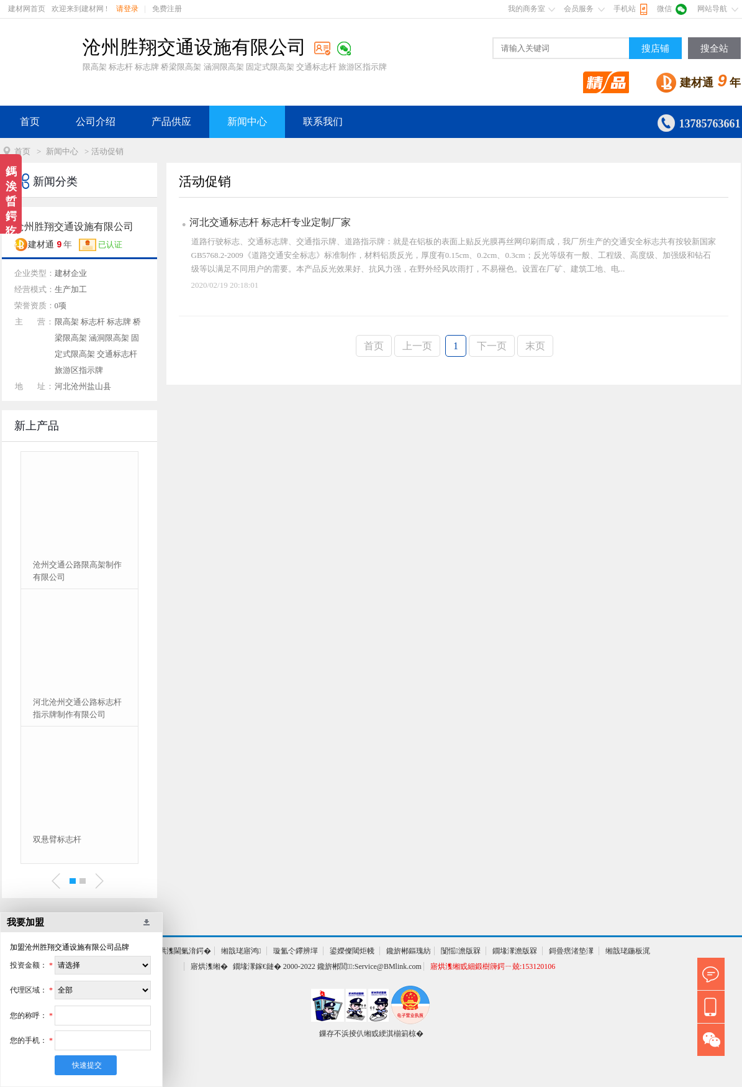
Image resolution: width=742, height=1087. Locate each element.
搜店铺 (655, 48)
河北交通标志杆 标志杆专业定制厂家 (270, 222)
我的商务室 (526, 8)
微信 (664, 8)
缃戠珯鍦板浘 (627, 951)
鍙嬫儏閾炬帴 (352, 951)
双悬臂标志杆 (57, 839)
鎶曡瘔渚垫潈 (571, 951)
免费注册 (167, 8)
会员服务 (579, 8)
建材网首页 (26, 8)
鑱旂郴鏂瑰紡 (408, 951)
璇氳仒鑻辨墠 (295, 951)
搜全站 (714, 48)
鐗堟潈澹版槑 (514, 951)
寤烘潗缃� (209, 966)
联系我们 (323, 121)
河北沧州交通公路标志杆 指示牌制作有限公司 (77, 708)
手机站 (624, 8)
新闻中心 (247, 121)
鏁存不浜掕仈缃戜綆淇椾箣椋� (371, 1033)
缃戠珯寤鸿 (241, 951)
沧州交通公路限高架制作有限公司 (77, 571)
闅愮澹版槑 (461, 951)
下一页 (492, 346)
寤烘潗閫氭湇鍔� (181, 951)
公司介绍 (95, 121)
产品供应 (171, 121)
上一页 (417, 346)
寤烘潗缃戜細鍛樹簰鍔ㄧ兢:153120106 (492, 966)
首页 (30, 121)
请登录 (127, 8)
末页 (535, 346)
